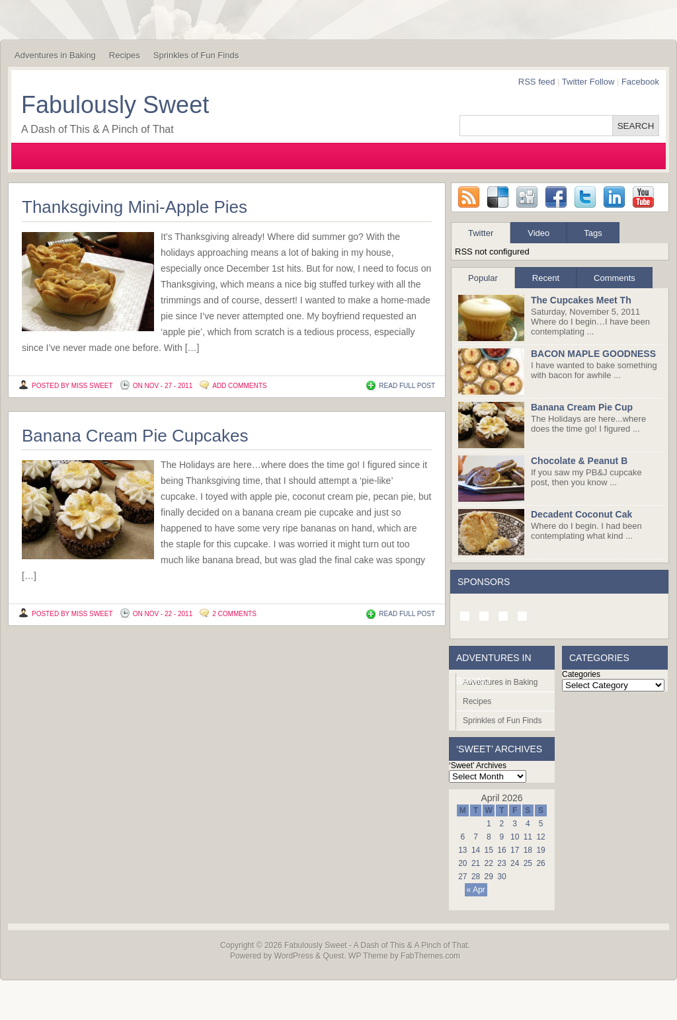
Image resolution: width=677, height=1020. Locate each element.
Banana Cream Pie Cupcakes (135, 436)
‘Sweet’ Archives (477, 765)
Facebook (640, 82)
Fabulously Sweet (115, 104)
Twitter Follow (588, 82)
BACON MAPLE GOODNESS (593, 353)
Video (538, 233)
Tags (593, 233)
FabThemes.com (430, 956)
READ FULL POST (407, 385)
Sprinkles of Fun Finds (196, 55)
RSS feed (536, 82)
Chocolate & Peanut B (579, 460)
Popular (483, 278)
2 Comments (234, 613)
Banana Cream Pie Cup (582, 407)
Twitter (480, 233)
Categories (581, 674)
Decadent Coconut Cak (581, 514)
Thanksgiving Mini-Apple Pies (134, 207)
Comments (614, 278)
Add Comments (239, 385)
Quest (333, 956)
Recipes (124, 55)
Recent (545, 278)
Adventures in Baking (55, 55)
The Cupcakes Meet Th (581, 300)
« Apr (476, 889)
